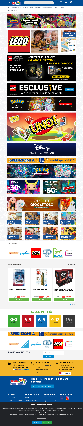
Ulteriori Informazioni (41, 418)
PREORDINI (57, 7)
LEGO (9, 7)
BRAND (62, 7)
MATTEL (22, 7)
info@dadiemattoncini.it (49, 399)
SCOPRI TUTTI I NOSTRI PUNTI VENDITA (42, 384)
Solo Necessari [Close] (37, 422)
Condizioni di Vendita (31, 398)
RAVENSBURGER (15, 7)
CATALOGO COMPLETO (13, 10)
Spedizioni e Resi (30, 401)
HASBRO (31, 7)
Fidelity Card (28, 396)
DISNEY (26, 7)
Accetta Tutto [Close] (47, 422)
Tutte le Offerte (71, 264)
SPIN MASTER (38, 7)
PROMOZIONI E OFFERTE (47, 7)
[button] (71, 3)
